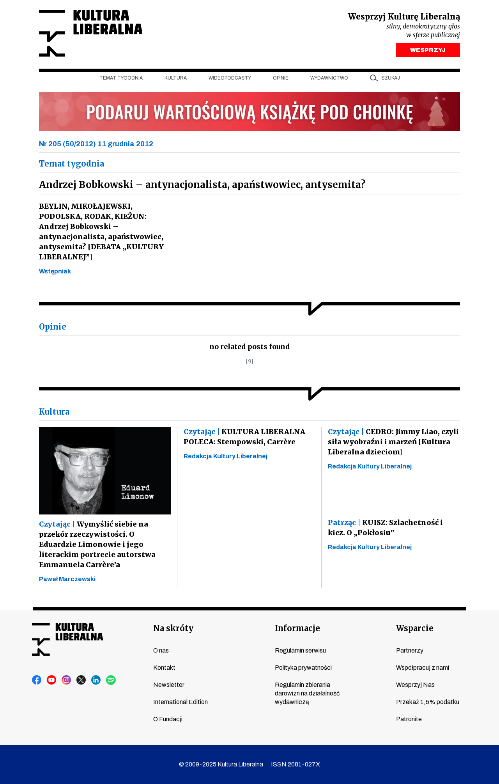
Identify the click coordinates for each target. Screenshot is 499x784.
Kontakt (164, 667)
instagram (67, 680)
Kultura (176, 78)
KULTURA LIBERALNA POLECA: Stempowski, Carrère (243, 437)
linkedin (96, 680)
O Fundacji (167, 719)
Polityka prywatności (303, 667)
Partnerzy (409, 650)
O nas (161, 650)
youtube (52, 680)
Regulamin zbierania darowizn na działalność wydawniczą (307, 693)
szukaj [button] (390, 78)
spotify (111, 680)
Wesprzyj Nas (415, 684)
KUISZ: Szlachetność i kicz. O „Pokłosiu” (393, 527)
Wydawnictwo (329, 78)
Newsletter (168, 684)
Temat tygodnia (121, 78)
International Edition (180, 702)
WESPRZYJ (428, 50)
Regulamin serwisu (300, 650)
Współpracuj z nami (422, 667)
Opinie (280, 78)
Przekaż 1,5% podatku (427, 702)
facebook (37, 680)
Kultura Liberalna (91, 33)
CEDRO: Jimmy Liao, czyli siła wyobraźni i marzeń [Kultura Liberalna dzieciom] (393, 442)
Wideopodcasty (230, 78)
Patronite (409, 719)
